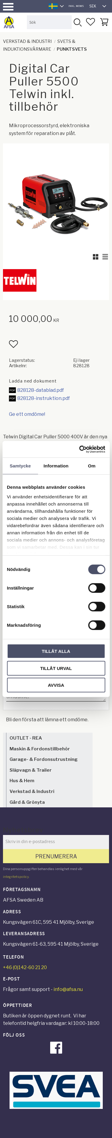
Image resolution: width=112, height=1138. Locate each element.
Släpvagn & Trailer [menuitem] (31, 770)
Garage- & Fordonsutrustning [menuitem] (44, 759)
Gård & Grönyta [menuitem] (27, 802)
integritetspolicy (16, 877)
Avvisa (56, 685)
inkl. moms (76, 6)
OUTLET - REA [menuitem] (26, 738)
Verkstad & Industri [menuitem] (32, 791)
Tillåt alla (56, 651)
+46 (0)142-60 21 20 (25, 967)
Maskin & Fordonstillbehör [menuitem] (40, 749)
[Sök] (77, 22)
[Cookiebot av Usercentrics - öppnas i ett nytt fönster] (79, 449)
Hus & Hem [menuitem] (22, 780)
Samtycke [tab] (20, 465)
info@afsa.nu (68, 989)
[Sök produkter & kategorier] (49, 22)
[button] (8, 7)
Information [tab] (56, 465)
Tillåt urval (56, 668)
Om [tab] (92, 465)
